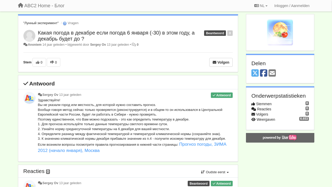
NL (261, 6)
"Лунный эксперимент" (41, 23)
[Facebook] (263, 73)
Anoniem (35, 44)
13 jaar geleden (70, 95)
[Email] (272, 73)
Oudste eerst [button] (215, 172)
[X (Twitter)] (255, 73)
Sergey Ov (98, 44)
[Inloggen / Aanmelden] (291, 5)
